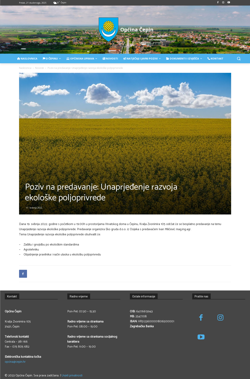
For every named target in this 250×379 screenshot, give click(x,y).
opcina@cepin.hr (15, 361)
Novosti (39, 68)
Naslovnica (25, 68)
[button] (238, 58)
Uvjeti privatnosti (72, 375)
